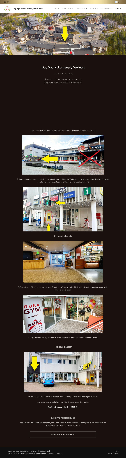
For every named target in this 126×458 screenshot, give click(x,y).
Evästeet (59, 454)
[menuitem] (61, 8)
